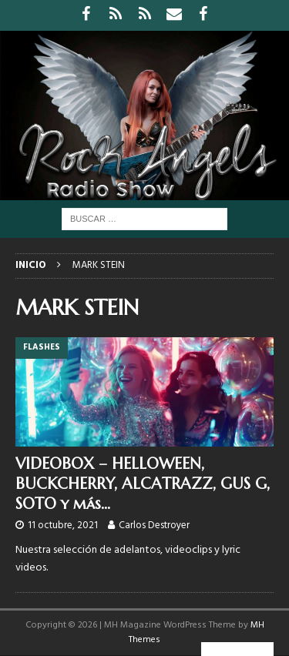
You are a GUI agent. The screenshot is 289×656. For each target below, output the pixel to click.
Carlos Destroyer (154, 525)
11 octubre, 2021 (63, 525)
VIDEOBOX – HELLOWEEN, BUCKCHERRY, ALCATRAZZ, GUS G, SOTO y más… (142, 484)
